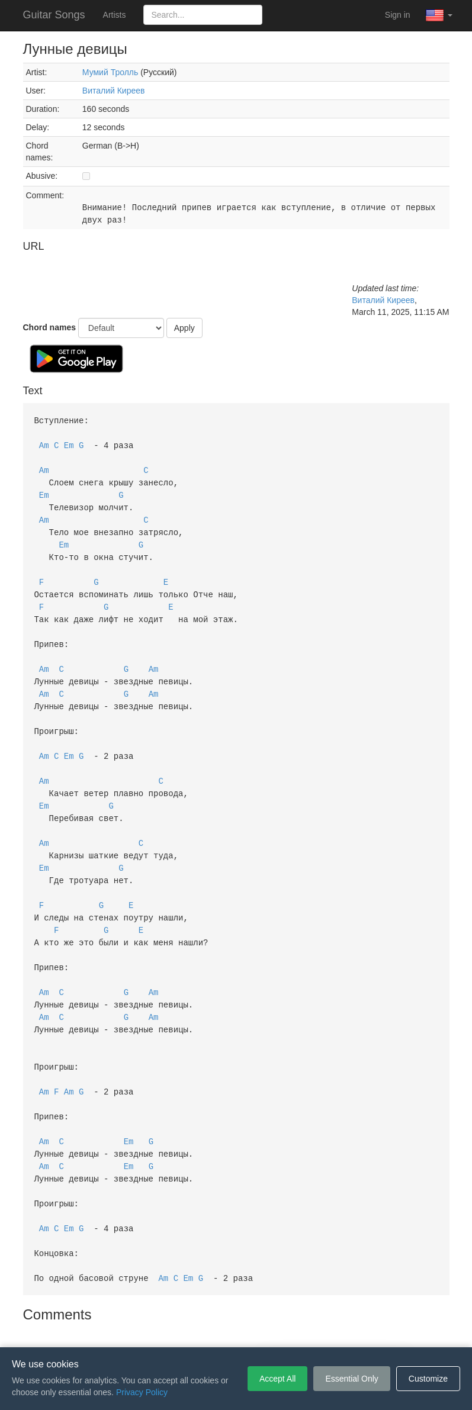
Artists (114, 15)
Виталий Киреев (113, 90)
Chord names (49, 327)
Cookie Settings (304, 1329)
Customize (428, 1378)
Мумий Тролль (110, 72)
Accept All (277, 1378)
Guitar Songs (54, 15)
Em (69, 443)
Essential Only (351, 1378)
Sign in (397, 15)
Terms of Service (170, 1329)
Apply (184, 328)
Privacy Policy (238, 1329)
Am (44, 443)
